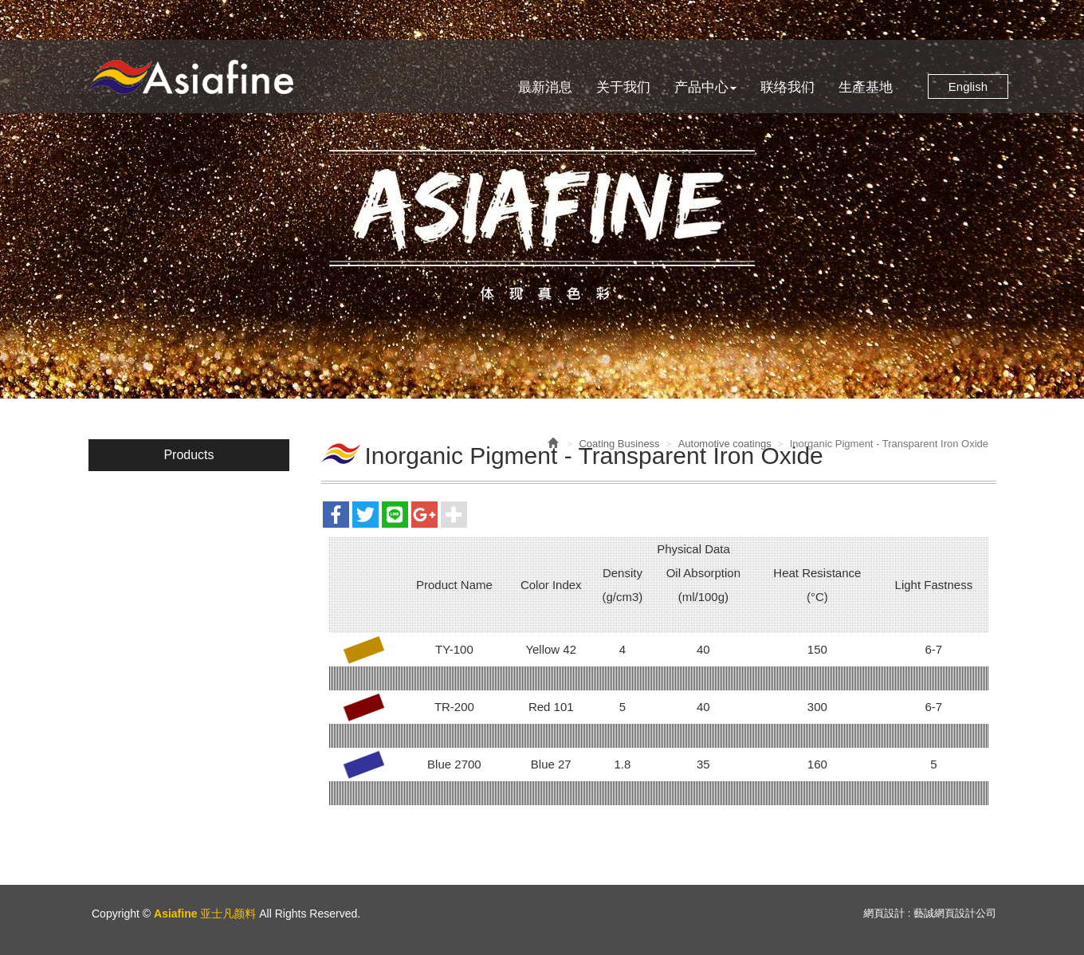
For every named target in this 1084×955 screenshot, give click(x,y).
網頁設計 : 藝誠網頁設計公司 (929, 913)
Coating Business (619, 444)
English (968, 86)
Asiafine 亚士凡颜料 (190, 77)
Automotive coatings (725, 444)
